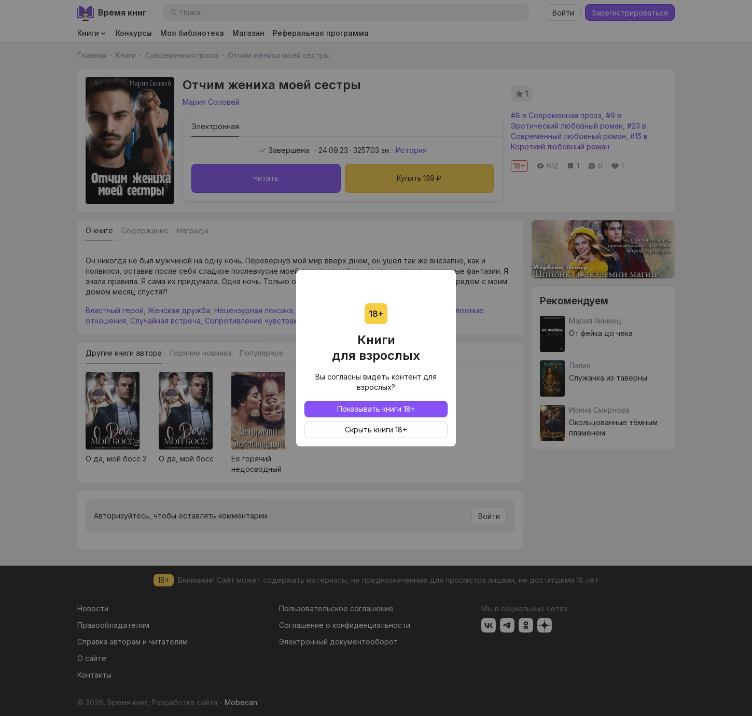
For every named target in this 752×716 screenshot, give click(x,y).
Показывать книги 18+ (376, 408)
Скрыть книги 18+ (376, 429)
